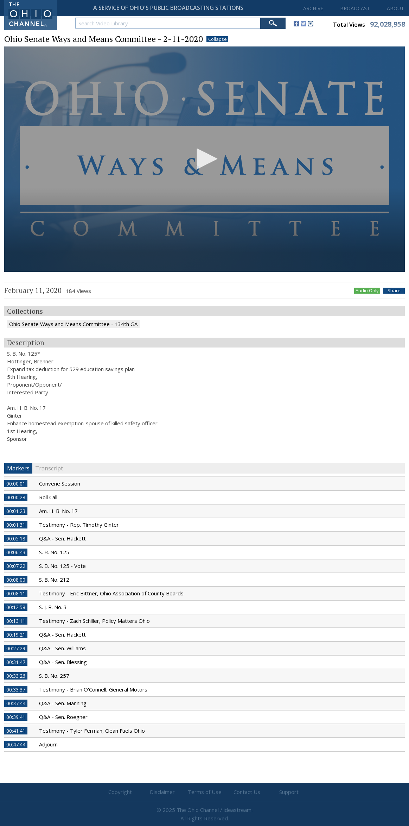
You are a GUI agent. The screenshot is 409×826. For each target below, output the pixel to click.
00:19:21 (15, 634)
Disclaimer (162, 791)
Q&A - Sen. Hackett (62, 538)
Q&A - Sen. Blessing (63, 661)
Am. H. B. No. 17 (58, 510)
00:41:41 (15, 730)
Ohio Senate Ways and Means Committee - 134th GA (73, 323)
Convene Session (59, 483)
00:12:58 (15, 607)
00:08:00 (15, 579)
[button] (204, 158)
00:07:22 (15, 566)
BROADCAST (355, 8)
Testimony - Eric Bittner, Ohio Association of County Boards (111, 593)
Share (394, 291)
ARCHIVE (313, 8)
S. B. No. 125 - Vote (62, 565)
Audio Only (367, 291)
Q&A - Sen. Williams (62, 648)
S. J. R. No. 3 (53, 607)
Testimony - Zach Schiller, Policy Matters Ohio (94, 620)
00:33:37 (15, 689)
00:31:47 (15, 662)
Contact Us (247, 791)
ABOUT (395, 8)
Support (289, 791)
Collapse (217, 39)
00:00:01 (15, 483)
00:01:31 (15, 524)
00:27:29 (15, 648)
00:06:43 (15, 552)
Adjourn (48, 744)
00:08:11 (15, 593)
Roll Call (48, 497)
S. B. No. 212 (54, 579)
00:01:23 (15, 511)
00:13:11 (15, 621)
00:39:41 (15, 717)
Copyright (120, 791)
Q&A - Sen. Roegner (63, 716)
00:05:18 (15, 538)
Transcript (49, 468)
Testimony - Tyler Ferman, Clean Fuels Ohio (92, 730)
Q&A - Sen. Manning (63, 703)
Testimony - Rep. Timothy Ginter (79, 524)
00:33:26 (15, 675)
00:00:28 (15, 497)
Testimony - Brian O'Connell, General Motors (93, 689)
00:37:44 (15, 703)
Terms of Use (205, 791)
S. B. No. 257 (54, 675)
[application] (204, 159)
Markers (18, 468)
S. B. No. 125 (54, 552)
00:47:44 (15, 744)
